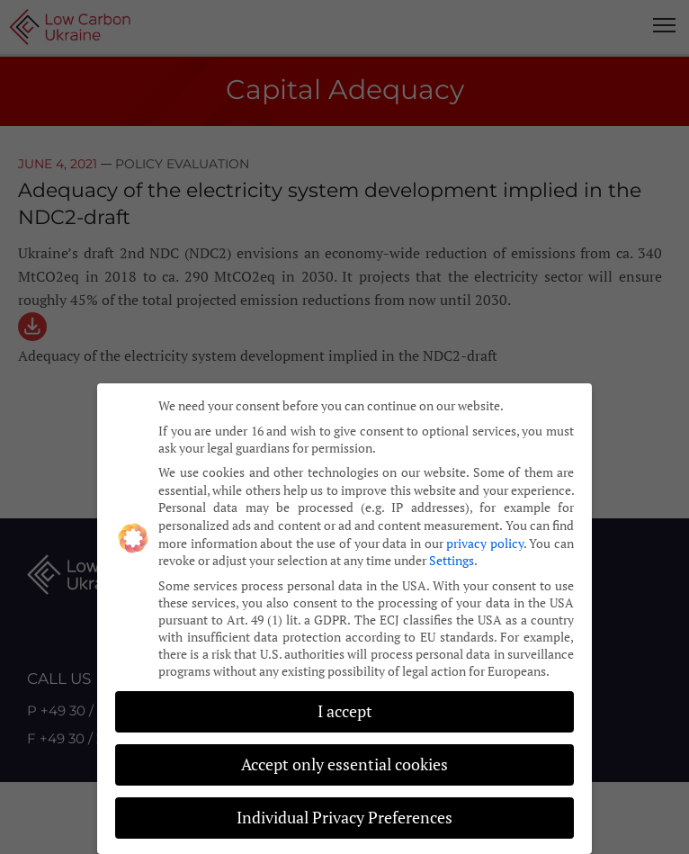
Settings (451, 556)
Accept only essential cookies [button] (344, 761)
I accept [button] (345, 707)
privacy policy (484, 538)
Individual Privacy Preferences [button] (344, 814)
